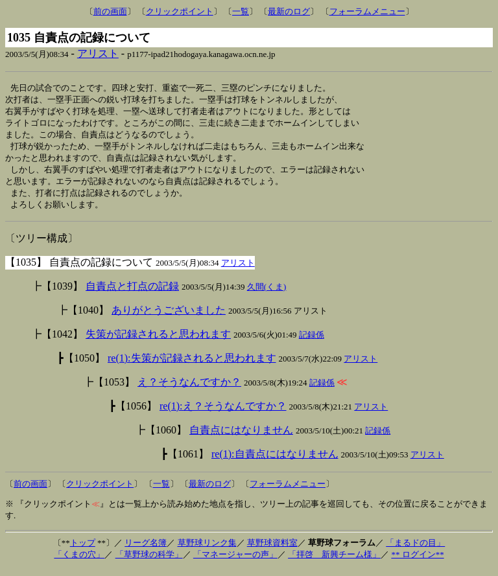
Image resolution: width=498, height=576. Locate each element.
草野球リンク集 (207, 550)
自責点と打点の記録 (132, 293)
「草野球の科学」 (149, 561)
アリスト (98, 53)
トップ (82, 550)
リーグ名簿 (145, 550)
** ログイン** (417, 561)
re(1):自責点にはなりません (274, 461)
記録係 (311, 342)
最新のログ (289, 11)
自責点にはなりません (241, 437)
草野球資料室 (272, 550)
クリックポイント (179, 11)
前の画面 (110, 11)
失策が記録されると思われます (158, 341)
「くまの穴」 (79, 561)
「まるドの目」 (415, 550)
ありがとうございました (169, 317)
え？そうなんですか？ (189, 389)
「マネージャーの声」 (235, 561)
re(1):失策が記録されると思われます (192, 365)
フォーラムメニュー (367, 11)
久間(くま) (267, 294)
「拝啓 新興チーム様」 (334, 561)
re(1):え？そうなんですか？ (223, 413)
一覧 (240, 11)
